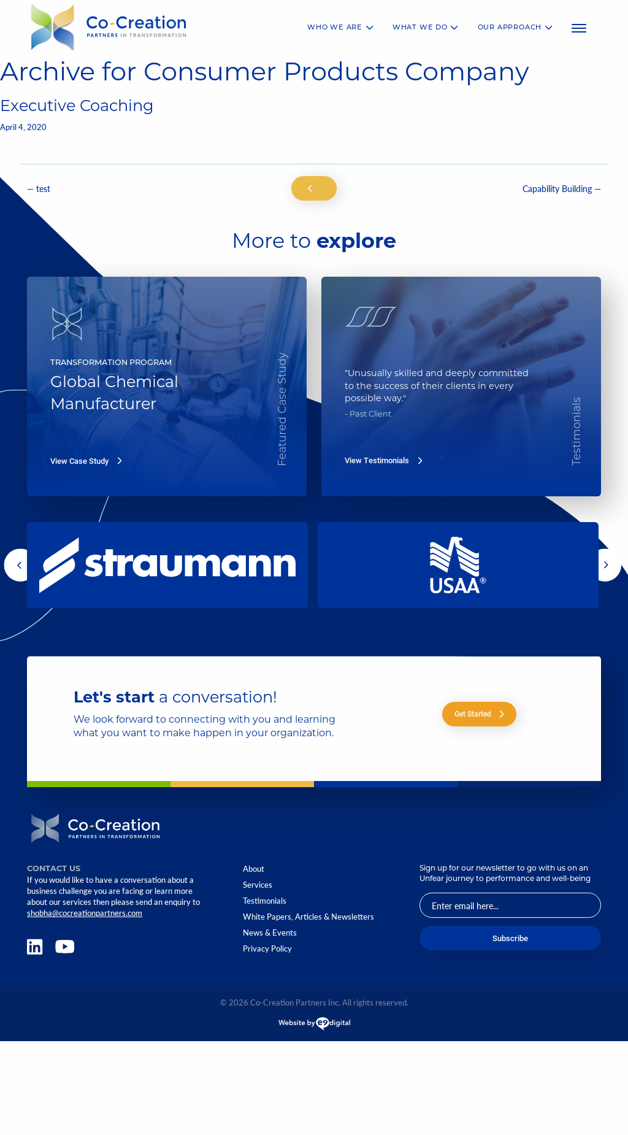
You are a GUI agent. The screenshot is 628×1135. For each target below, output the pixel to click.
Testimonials (264, 901)
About (253, 869)
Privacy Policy (267, 949)
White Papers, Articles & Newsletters (308, 917)
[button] (20, 565)
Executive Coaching (77, 107)
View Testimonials (383, 460)
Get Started (479, 713)
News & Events (270, 933)
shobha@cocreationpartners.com (84, 912)
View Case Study (85, 461)
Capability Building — (562, 188)
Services (257, 885)
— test (38, 188)
